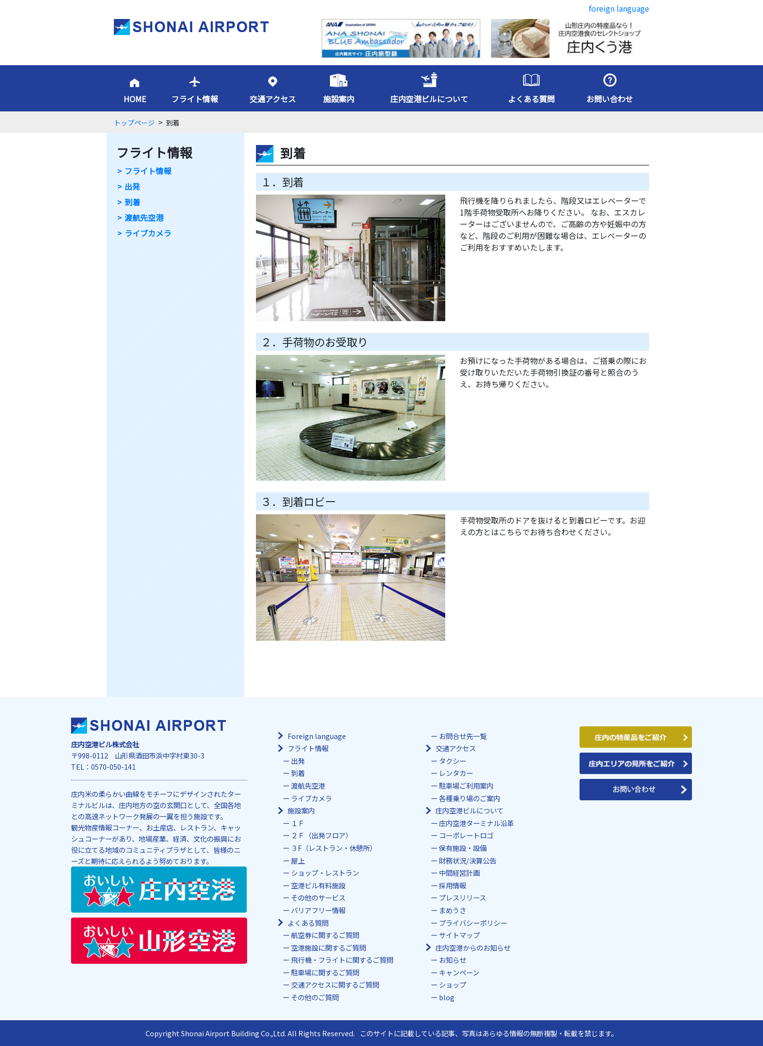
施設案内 (338, 99)
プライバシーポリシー (473, 923)
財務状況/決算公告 (467, 860)
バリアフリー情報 (318, 910)
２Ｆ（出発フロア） (321, 835)
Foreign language (317, 736)
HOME (135, 99)
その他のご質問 (315, 997)
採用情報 (452, 885)
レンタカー (456, 773)
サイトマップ (459, 935)
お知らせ (452, 960)
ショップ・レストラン (325, 872)
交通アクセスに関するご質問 (335, 984)
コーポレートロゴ (466, 835)
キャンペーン (459, 972)
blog (446, 997)
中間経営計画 (459, 872)
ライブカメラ (148, 233)
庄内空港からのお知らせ (473, 947)
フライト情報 (194, 99)
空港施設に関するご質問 (328, 947)
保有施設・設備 (463, 848)
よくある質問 (531, 99)
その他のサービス (318, 897)
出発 (132, 186)
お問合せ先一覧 (463, 736)
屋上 (298, 860)
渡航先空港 (144, 217)
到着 (132, 202)
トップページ (134, 122)
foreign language (619, 8)
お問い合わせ (609, 99)
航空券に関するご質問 (325, 935)
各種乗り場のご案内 (469, 798)
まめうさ (452, 910)
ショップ (452, 984)
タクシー (452, 761)
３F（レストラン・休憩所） (334, 848)
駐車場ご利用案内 (466, 785)
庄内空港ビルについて (429, 99)
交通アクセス (273, 99)
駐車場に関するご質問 (325, 972)
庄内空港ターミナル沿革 (476, 823)
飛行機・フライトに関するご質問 (342, 960)
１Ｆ (298, 823)
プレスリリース (462, 897)
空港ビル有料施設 (318, 885)
